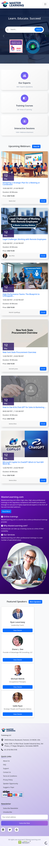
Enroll (43, 201)
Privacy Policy (8, 780)
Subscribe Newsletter (10, 808)
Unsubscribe (7, 812)
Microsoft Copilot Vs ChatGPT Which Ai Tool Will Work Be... (23, 463)
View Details (17, 630)
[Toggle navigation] (45, 4)
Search (38, 30)
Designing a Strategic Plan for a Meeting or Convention (21, 183)
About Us (6, 761)
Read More (6, 511)
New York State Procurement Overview (19, 352)
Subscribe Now (24, 823)
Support (6, 768)
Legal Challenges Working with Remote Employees (24, 239)
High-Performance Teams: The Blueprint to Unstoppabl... (21, 295)
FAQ (4, 765)
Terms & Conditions (10, 776)
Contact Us (7, 772)
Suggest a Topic (8, 787)
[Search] (19, 29)
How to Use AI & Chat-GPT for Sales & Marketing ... (24, 407)
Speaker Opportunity (10, 784)
